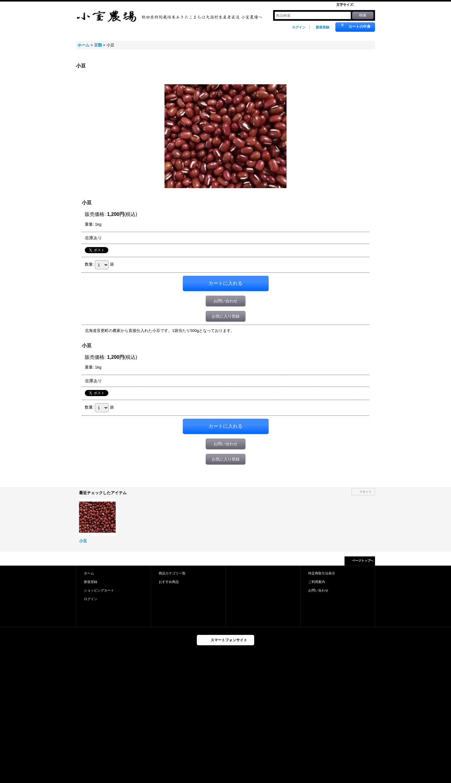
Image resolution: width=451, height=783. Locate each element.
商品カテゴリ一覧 (172, 573)
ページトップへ (362, 560)
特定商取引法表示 (321, 573)
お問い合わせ (225, 301)
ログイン (298, 27)
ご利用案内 (316, 582)
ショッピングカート (99, 590)
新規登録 (322, 27)
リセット (365, 491)
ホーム (89, 573)
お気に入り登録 (226, 316)
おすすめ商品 (169, 582)
